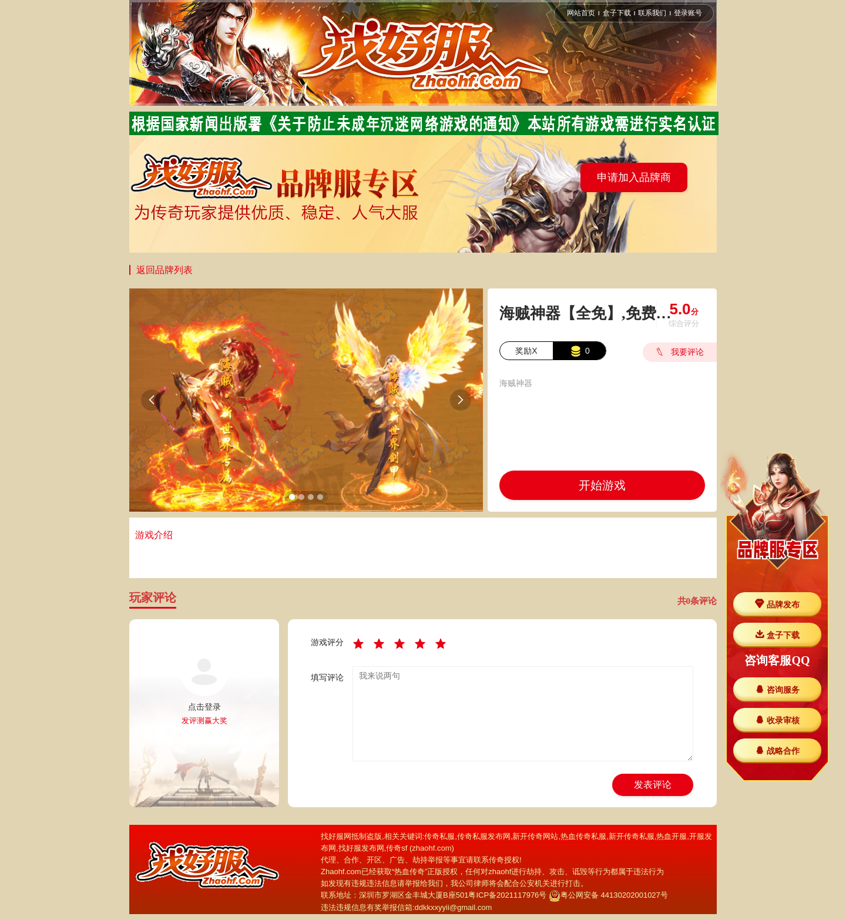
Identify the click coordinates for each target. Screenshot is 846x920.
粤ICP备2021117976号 (507, 895)
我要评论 (678, 352)
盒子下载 (617, 13)
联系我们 (652, 13)
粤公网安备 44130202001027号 (608, 895)
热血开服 (671, 836)
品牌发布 (777, 604)
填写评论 (327, 677)
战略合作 (777, 751)
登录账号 (688, 13)
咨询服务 (777, 689)
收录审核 (777, 720)
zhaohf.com (431, 848)
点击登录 (204, 706)
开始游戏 (602, 485)
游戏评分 (327, 642)
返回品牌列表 (164, 270)
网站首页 (581, 13)
